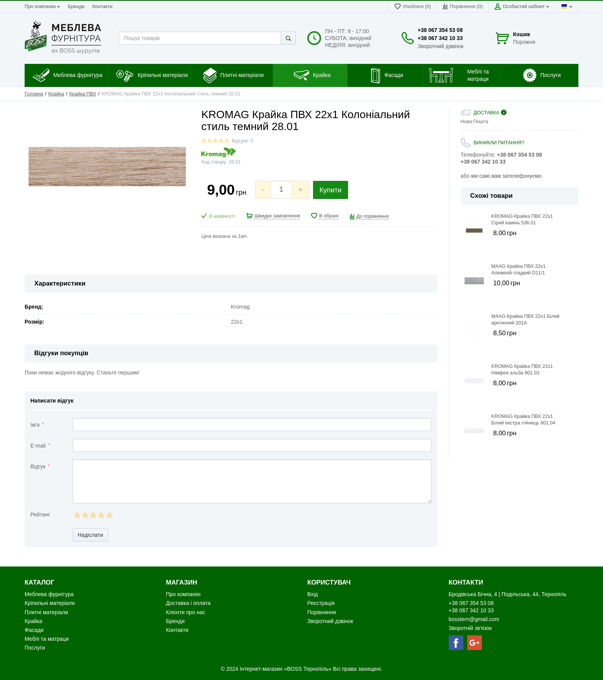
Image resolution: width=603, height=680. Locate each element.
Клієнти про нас (185, 612)
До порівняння (372, 216)
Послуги (35, 648)
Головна (34, 94)
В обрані (328, 216)
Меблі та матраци (47, 639)
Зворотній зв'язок (470, 628)
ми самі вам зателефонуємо (506, 176)
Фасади (34, 630)
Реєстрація (321, 603)
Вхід (312, 594)
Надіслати (90, 535)
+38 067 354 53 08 (440, 30)
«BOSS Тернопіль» (308, 669)
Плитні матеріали (46, 612)
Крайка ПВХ (82, 94)
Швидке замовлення (277, 216)
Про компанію (42, 6)
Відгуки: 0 (242, 141)
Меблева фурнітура (50, 594)
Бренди (76, 6)
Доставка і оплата (188, 603)
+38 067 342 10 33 (440, 38)
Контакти (102, 6)
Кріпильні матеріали (50, 603)
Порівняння (321, 612)
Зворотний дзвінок (440, 46)
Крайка (56, 94)
